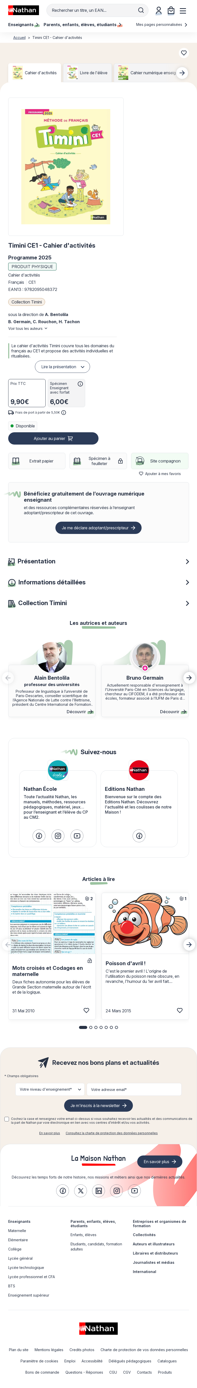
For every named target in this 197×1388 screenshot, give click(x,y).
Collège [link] (15, 1249)
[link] (39, 835)
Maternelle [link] (17, 1230)
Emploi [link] (69, 1361)
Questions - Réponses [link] (84, 1372)
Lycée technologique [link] (26, 1267)
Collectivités (144, 1235)
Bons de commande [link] (42, 1372)
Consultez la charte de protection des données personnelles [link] (112, 1133)
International (144, 1271)
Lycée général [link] (20, 1258)
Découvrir (80, 711)
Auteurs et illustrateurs (154, 1244)
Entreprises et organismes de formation (159, 1223)
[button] (65, 166)
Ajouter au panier (49, 438)
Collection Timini (27, 301)
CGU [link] (113, 1372)
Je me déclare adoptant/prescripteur (95, 527)
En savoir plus (49, 1133)
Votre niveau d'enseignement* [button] (46, 1089)
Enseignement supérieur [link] (28, 1295)
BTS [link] (11, 1286)
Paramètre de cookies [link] (39, 1361)
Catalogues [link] (167, 1361)
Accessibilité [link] (92, 1361)
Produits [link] (165, 1372)
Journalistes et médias (153, 1262)
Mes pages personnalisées (162, 24)
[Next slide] (182, 73)
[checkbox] (6, 1119)
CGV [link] (127, 1372)
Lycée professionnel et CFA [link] (31, 1277)
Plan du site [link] (18, 1350)
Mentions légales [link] (49, 1350)
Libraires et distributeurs (155, 1253)
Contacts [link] (144, 1372)
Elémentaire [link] (18, 1240)
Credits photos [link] (82, 1350)
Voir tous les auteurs (25, 328)
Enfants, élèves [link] (83, 1235)
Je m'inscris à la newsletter (95, 1105)
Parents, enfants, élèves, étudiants (93, 1223)
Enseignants (19, 1221)
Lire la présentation (58, 366)
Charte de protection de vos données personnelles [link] (144, 1350)
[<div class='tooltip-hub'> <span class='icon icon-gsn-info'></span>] (80, 383)
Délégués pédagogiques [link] (130, 1361)
